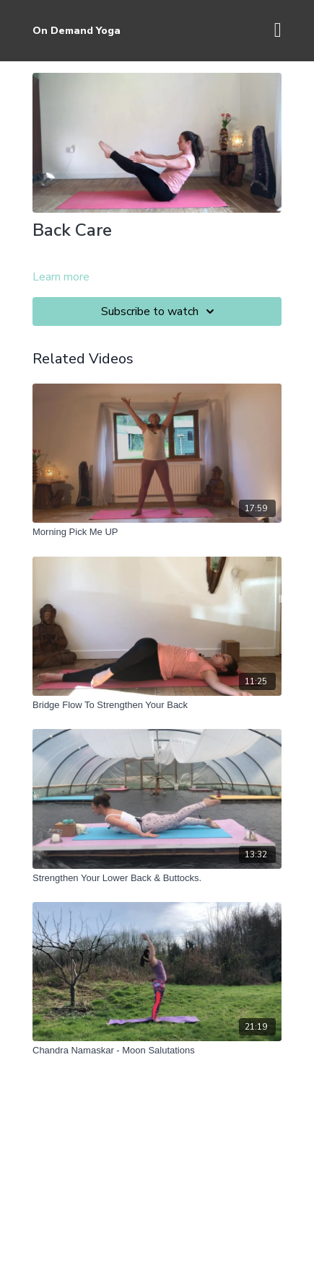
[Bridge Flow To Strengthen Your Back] (157, 705)
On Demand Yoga (76, 30)
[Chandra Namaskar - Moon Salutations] (157, 1050)
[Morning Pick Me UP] (157, 532)
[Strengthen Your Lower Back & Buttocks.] (157, 878)
